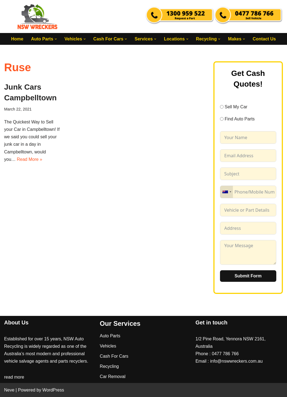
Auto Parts (110, 335)
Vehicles (108, 346)
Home (17, 39)
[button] (56, 39)
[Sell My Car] (222, 107)
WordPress (53, 390)
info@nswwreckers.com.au (236, 361)
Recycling (109, 366)
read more (14, 377)
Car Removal (112, 376)
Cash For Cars (114, 356)
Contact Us (264, 39)
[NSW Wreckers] (38, 16)
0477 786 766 (225, 353)
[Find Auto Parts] (222, 119)
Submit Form (248, 276)
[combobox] (226, 192)
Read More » (29, 159)
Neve (9, 390)
